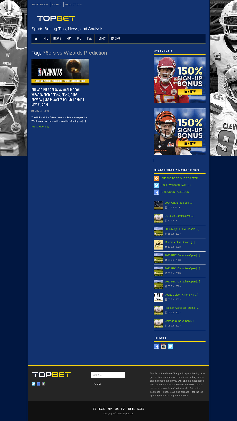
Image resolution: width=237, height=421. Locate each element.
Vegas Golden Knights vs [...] (181, 294)
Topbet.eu (128, 413)
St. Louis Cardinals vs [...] (179, 215)
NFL (46, 38)
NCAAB (57, 38)
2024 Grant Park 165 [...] (179, 202)
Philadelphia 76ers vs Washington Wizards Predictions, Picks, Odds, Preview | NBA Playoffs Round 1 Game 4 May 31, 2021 (57, 97)
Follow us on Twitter (176, 185)
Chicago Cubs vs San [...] (179, 320)
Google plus (43, 384)
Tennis (101, 38)
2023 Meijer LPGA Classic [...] (182, 229)
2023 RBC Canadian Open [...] (182, 255)
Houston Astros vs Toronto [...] (182, 307)
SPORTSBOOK (39, 4)
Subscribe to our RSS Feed (179, 178)
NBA (69, 38)
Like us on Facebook (175, 192)
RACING (115, 38)
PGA (89, 38)
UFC (79, 38)
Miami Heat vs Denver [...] (180, 242)
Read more (38, 126)
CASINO (56, 4)
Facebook (38, 384)
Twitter (33, 384)
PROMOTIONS (73, 4)
